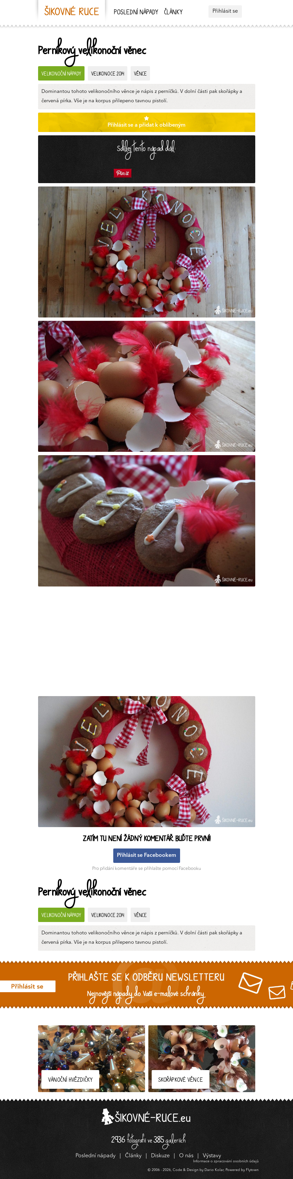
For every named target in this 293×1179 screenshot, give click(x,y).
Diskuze (160, 1156)
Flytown (252, 1170)
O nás (186, 1156)
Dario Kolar (214, 1170)
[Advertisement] (148, 643)
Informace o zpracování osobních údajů (226, 1161)
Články (173, 12)
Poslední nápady (136, 12)
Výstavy (212, 1156)
